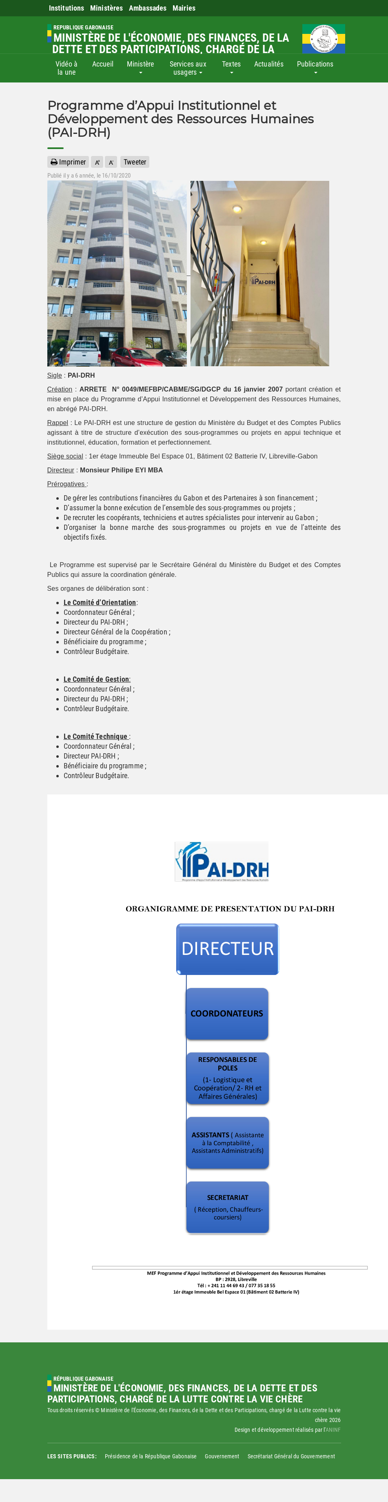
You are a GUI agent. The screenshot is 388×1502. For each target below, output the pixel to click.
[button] (97, 162)
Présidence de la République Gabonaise (151, 1456)
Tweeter (135, 162)
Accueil (102, 64)
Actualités (269, 64)
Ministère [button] (140, 66)
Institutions (66, 8)
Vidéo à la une (66, 68)
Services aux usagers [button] (188, 68)
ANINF (333, 1429)
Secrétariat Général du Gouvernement (291, 1456)
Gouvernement (222, 1456)
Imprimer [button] (68, 162)
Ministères (106, 8)
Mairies (184, 8)
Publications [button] (315, 66)
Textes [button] (231, 66)
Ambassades (148, 8)
